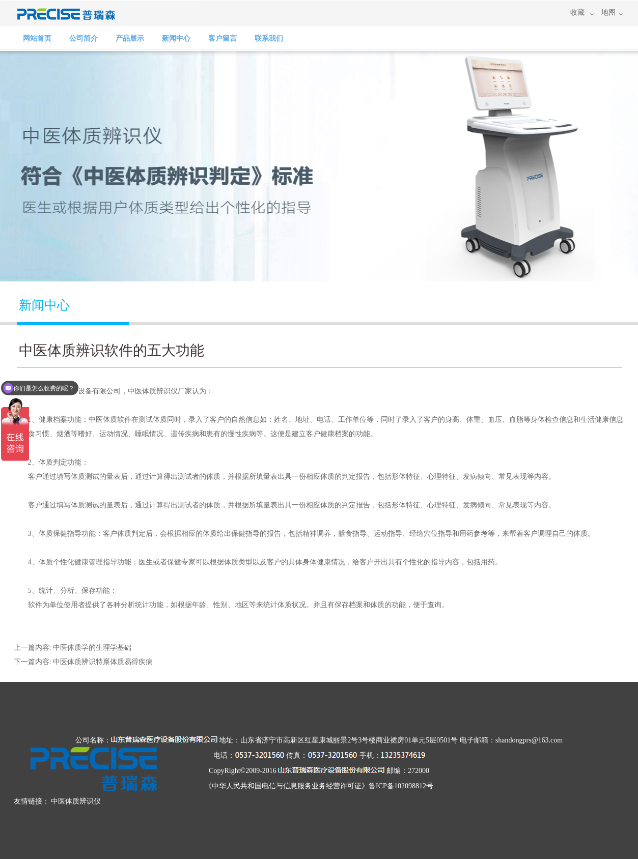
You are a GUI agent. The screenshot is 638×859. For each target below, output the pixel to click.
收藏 (577, 12)
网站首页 (37, 38)
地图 (608, 12)
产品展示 (130, 38)
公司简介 (83, 38)
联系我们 (269, 38)
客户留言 (222, 38)
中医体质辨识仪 (153, 391)
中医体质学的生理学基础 (92, 647)
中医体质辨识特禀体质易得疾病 (103, 662)
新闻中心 (176, 38)
